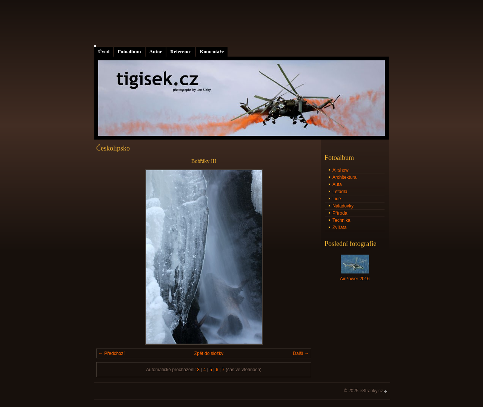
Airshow (340, 170)
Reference (180, 51)
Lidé (336, 198)
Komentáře (212, 51)
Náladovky (343, 206)
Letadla (339, 191)
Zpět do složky (208, 353)
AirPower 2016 (355, 278)
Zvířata (339, 227)
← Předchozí (111, 353)
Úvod (103, 51)
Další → (301, 353)
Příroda (339, 213)
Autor (155, 51)
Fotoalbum (129, 51)
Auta (337, 184)
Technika (341, 220)
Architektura (344, 177)
